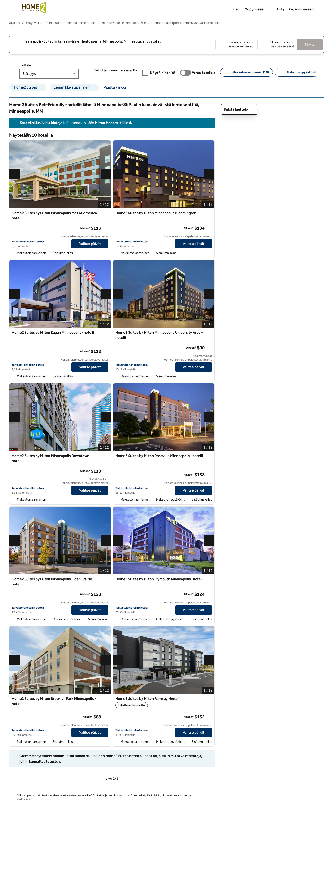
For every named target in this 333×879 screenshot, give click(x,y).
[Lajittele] (49, 74)
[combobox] (112, 41)
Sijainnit (14, 23)
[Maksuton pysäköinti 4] (300, 72)
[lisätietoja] (105, 228)
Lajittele (25, 65)
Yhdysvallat (33, 23)
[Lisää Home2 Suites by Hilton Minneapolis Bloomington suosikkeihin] (209, 213)
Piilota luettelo (239, 109)
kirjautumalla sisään (78, 123)
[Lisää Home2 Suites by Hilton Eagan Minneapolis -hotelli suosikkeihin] (105, 332)
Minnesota (54, 23)
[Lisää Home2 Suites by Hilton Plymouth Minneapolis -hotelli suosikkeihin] (209, 579)
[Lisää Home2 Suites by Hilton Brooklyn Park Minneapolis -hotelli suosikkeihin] (105, 699)
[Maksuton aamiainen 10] (246, 72)
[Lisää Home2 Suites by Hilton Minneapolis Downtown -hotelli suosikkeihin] (105, 456)
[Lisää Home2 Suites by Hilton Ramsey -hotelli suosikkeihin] (209, 699)
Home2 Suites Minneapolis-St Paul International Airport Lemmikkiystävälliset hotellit (161, 23)
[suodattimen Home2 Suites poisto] (43, 87)
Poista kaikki (114, 87)
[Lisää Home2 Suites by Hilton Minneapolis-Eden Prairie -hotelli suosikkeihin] (105, 579)
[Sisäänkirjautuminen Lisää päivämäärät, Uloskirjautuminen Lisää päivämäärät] (256, 44)
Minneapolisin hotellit (81, 23)
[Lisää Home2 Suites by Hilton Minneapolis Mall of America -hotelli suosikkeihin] (105, 213)
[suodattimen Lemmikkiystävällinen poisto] (95, 87)
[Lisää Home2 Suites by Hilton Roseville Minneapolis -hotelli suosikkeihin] (209, 456)
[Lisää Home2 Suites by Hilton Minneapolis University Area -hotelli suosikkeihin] (209, 332)
